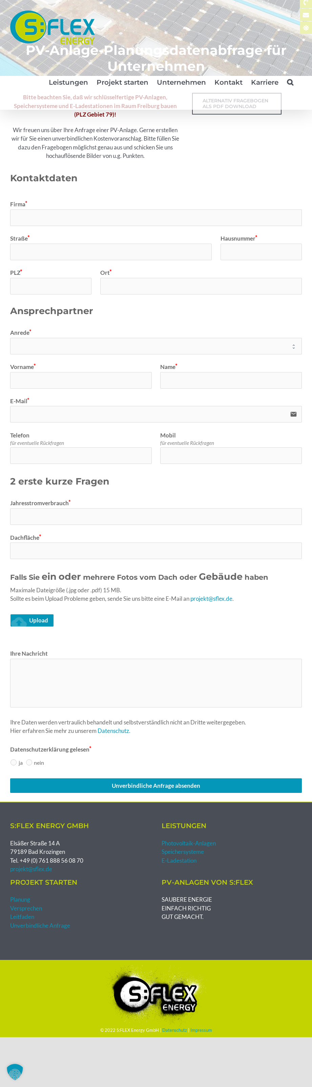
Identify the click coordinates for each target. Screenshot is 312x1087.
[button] (290, 82)
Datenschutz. (114, 730)
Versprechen (26, 908)
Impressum (201, 1030)
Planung (20, 899)
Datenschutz (174, 1030)
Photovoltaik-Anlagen (189, 843)
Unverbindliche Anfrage (40, 925)
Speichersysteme (183, 851)
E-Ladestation (179, 860)
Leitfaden (22, 916)
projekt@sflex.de (211, 598)
